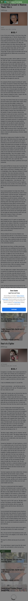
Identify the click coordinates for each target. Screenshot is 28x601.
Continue (14, 309)
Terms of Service (20, 295)
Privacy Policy (5, 299)
